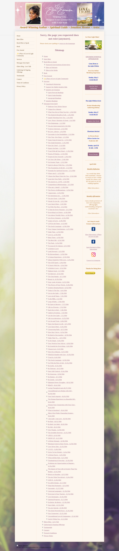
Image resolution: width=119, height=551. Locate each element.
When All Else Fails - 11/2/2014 (58, 458)
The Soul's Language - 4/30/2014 (59, 226)
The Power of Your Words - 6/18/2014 (60, 285)
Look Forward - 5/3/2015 (56, 251)
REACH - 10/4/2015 (54, 385)
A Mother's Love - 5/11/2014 (57, 268)
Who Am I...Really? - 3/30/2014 (58, 187)
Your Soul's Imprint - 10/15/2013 (58, 396)
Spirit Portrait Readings (55, 92)
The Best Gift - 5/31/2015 (56, 240)
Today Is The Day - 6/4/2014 (57, 290)
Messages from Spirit (51, 103)
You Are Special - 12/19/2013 (57, 508)
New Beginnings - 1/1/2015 (56, 123)
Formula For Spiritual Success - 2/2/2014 (61, 170)
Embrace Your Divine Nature (57, 106)
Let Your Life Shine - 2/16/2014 (58, 159)
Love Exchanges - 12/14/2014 (57, 497)
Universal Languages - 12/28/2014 (59, 491)
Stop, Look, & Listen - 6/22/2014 (58, 282)
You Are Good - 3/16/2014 (56, 198)
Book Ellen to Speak (50, 62)
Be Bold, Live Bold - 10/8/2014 (57, 424)
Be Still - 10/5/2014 (54, 427)
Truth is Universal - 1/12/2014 (57, 129)
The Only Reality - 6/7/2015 (57, 276)
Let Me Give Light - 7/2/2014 (57, 315)
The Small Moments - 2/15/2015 (58, 143)
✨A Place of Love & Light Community (56, 78)
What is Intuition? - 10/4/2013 (58, 410)
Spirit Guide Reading (54, 95)
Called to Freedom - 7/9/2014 (57, 313)
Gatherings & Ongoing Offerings (54, 524)
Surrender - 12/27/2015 (55, 488)
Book (45, 73)
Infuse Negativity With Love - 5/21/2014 (61, 260)
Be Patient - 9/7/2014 (55, 377)
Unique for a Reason (54, 109)
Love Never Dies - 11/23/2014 (57, 446)
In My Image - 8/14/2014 (56, 340)
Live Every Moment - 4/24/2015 (58, 218)
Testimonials (48, 527)
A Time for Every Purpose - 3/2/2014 (60, 209)
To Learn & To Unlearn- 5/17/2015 (59, 246)
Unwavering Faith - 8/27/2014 (57, 329)
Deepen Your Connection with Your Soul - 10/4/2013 (61, 406)
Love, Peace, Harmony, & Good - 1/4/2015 (61, 120)
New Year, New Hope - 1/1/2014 (58, 137)
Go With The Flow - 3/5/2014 (57, 207)
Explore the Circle (93, 121)
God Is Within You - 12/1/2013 (58, 519)
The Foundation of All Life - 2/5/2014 (60, 168)
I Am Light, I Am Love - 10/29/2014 (59, 418)
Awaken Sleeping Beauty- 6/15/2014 (59, 287)
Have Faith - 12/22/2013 (56, 505)
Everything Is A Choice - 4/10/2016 (59, 212)
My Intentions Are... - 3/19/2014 (58, 195)
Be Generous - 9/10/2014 (56, 374)
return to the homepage (67, 43)
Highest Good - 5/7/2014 (56, 271)
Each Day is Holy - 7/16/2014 (57, 310)
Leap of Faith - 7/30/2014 (56, 301)
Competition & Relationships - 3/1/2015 (61, 184)
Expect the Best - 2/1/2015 (56, 148)
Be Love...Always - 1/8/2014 (57, 131)
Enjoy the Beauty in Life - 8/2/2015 (59, 324)
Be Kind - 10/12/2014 (54, 421)
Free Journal (48, 76)
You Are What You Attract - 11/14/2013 (60, 477)
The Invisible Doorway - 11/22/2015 (59, 432)
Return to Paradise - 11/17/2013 (58, 474)
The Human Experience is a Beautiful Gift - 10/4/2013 (62, 400)
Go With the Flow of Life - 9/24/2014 (60, 363)
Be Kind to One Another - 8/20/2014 (60, 335)
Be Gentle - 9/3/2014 (55, 379)
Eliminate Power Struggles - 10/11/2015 (60, 382)
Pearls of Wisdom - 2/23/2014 (58, 154)
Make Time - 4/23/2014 (55, 232)
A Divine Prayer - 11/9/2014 (57, 455)
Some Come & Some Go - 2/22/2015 (60, 140)
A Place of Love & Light (93, 235)
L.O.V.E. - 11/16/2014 (54, 449)
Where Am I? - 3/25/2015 (56, 173)
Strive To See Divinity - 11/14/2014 (59, 452)
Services (46, 81)
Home (46, 56)
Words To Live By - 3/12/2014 (57, 201)
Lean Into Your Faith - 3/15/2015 (58, 179)
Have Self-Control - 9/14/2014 (58, 371)
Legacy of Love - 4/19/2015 (57, 221)
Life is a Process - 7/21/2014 (57, 307)
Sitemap (25, 545)
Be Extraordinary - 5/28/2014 (57, 254)
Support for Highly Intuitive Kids (56, 87)
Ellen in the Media (52, 70)
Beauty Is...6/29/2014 (55, 279)
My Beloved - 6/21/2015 (56, 274)
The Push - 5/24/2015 (55, 243)
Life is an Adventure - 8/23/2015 (58, 318)
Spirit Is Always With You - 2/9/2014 (60, 165)
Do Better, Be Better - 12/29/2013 (59, 502)
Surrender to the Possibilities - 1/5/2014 (61, 134)
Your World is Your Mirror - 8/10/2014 (60, 343)
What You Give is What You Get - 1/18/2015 (62, 112)
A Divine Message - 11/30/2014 (58, 441)
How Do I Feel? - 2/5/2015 (56, 145)
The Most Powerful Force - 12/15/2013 (60, 510)
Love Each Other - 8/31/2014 (57, 326)
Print (19, 545)
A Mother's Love (53, 248)
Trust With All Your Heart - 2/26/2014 (60, 151)
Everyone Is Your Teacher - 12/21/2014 (60, 494)
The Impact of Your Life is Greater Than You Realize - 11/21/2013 (62, 470)
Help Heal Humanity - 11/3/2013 (58, 485)
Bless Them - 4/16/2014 (55, 237)
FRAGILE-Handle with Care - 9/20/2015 (61, 354)
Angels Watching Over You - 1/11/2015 (60, 117)
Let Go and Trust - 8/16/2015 (57, 321)
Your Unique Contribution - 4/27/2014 (60, 229)
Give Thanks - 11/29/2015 (56, 430)
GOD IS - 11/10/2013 (54, 480)
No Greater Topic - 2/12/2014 (57, 162)
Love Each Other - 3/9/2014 (57, 204)
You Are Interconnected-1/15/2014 (59, 126)
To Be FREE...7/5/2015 (55, 299)
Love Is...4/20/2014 (54, 235)
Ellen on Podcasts (51, 67)
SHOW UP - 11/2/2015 (55, 438)
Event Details (93, 154)
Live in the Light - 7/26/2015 (57, 293)
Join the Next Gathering (93, 87)
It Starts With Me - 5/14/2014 (57, 265)
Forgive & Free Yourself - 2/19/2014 (59, 156)
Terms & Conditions (50, 533)
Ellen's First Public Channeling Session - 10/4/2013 (61, 414)
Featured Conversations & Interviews (58, 64)
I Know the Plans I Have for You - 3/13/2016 (62, 176)
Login (100, 545)
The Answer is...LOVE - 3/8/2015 (58, 182)
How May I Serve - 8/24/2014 (57, 332)
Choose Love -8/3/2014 (55, 349)
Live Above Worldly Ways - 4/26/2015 (60, 215)
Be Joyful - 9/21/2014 (55, 366)
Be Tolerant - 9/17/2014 (55, 368)
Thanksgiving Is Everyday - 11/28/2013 (60, 460)
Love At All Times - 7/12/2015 (57, 296)
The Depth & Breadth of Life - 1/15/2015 (61, 115)
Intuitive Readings (52, 101)
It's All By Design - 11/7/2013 (57, 483)
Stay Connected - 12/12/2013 (57, 513)
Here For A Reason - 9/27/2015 (58, 352)
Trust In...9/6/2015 (54, 357)
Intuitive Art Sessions (53, 90)
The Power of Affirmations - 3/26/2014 (60, 190)
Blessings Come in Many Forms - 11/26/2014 (62, 444)
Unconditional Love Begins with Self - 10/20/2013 (60, 392)
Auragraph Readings (54, 98)
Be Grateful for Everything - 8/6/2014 (60, 346)
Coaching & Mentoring (53, 84)
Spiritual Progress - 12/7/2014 (58, 499)
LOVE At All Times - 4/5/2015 (57, 223)
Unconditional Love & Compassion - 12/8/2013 (63, 516)
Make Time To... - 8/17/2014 (57, 338)
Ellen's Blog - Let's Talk (51, 522)
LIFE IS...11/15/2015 (54, 435)
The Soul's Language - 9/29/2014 (59, 360)
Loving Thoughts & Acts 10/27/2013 (59, 388)
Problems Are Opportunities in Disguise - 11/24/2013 (61, 464)
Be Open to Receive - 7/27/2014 (58, 304)
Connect (46, 530)
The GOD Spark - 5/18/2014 (57, 262)
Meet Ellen (47, 59)
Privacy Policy (48, 536)
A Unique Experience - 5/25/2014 (59, 257)
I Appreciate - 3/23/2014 (56, 193)
